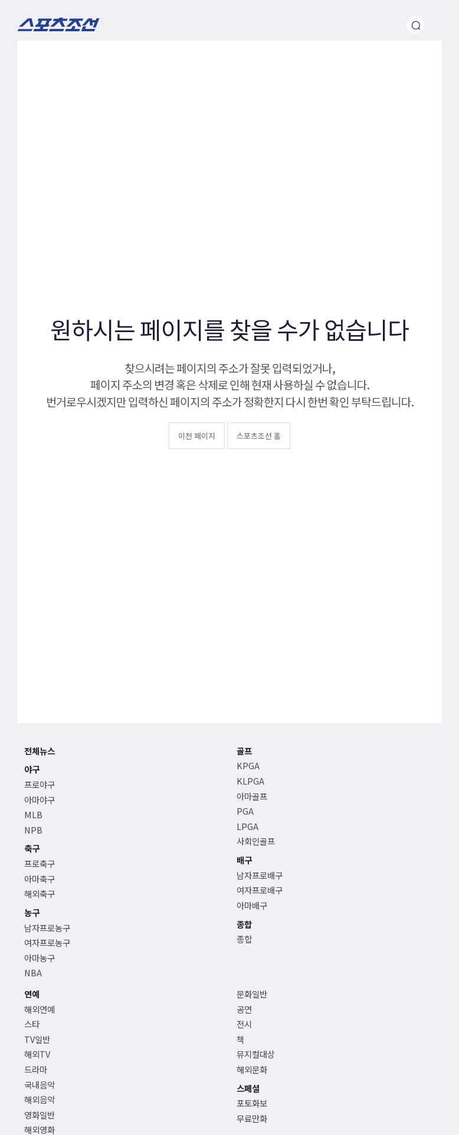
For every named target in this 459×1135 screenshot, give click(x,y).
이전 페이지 (196, 435)
